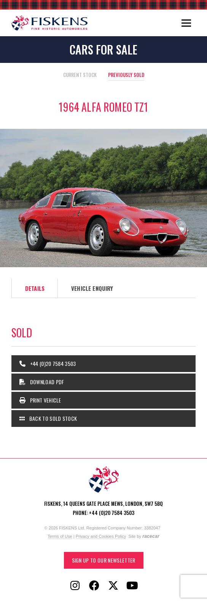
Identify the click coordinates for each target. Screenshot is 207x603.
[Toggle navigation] (186, 23)
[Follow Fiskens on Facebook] (94, 585)
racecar (150, 536)
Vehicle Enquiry (92, 288)
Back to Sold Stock (48, 418)
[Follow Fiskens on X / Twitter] (113, 585)
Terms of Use (60, 536)
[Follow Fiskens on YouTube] (132, 585)
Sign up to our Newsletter (103, 560)
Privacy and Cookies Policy (101, 536)
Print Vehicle (40, 400)
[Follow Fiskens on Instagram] (74, 585)
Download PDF (41, 382)
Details (35, 288)
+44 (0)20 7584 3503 (47, 363)
